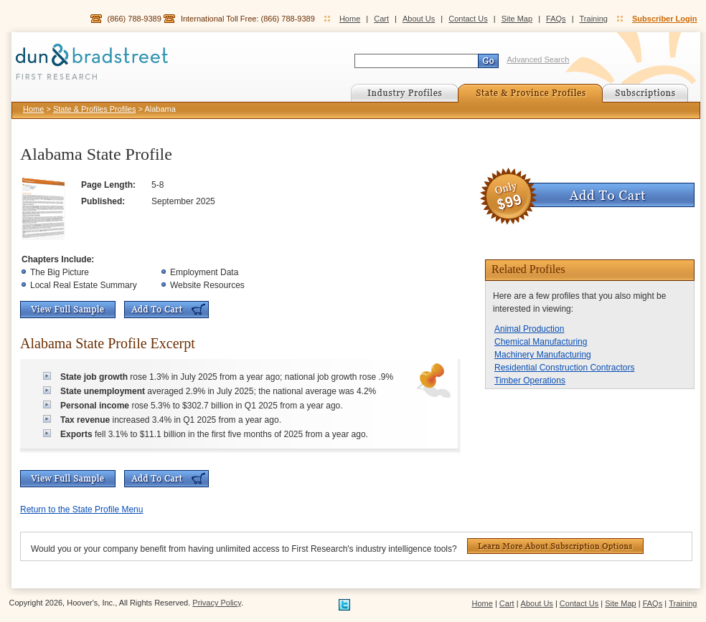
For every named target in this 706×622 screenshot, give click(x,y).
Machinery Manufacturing (542, 355)
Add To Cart (166, 309)
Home (349, 18)
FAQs (556, 18)
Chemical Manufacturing (540, 342)
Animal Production (529, 329)
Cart (381, 18)
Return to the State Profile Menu (81, 509)
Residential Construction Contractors (564, 368)
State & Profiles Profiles (94, 109)
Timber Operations (529, 380)
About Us (419, 18)
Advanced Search (538, 59)
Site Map (517, 18)
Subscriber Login (664, 18)
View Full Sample (68, 309)
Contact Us (467, 18)
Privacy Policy (216, 602)
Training (594, 18)
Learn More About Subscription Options (555, 546)
